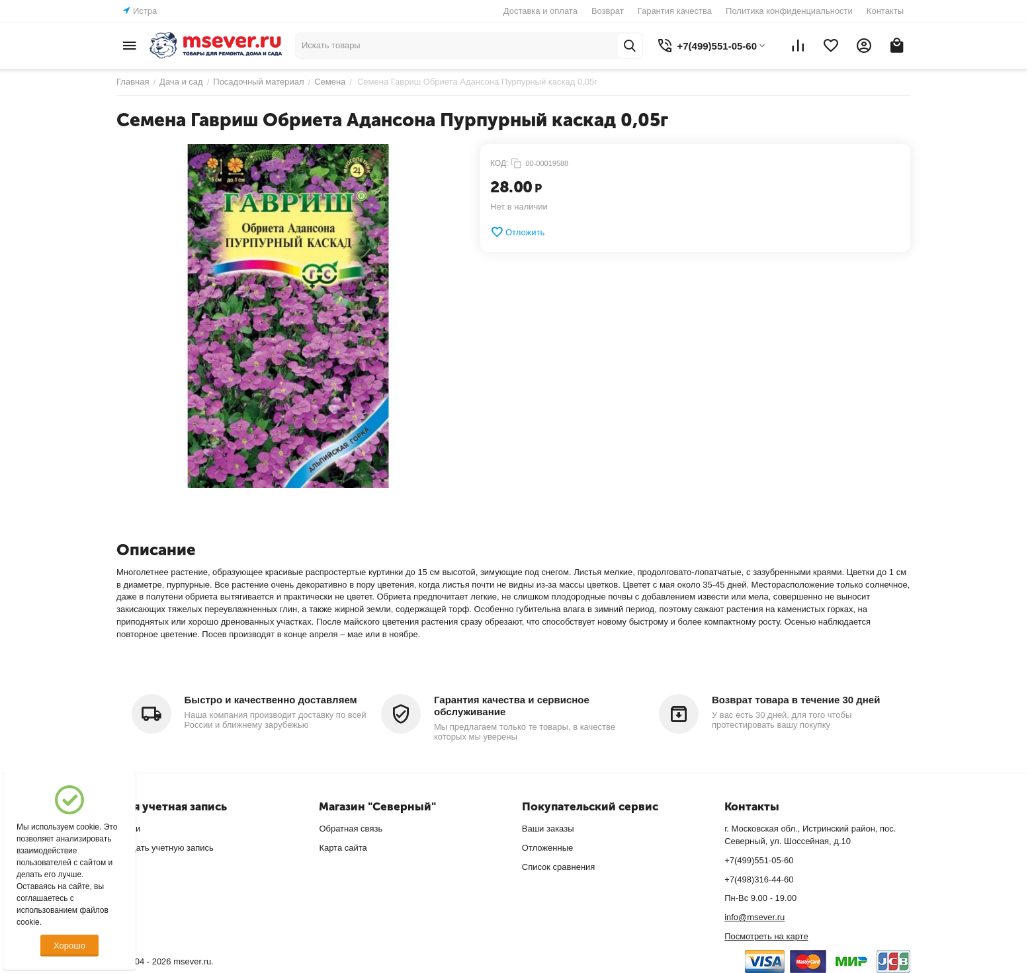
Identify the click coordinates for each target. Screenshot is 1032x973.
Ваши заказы (548, 829)
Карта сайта (342, 848)
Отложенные (547, 848)
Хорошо (69, 946)
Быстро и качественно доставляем (271, 699)
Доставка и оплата (540, 11)
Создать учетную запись (165, 848)
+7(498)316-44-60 (758, 879)
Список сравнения (558, 867)
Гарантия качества (675, 11)
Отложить (517, 232)
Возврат (607, 11)
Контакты (885, 11)
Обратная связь (350, 829)
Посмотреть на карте (766, 936)
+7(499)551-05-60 (758, 860)
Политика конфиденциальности (789, 11)
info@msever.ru (754, 917)
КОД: (499, 163)
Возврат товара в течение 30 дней (796, 699)
